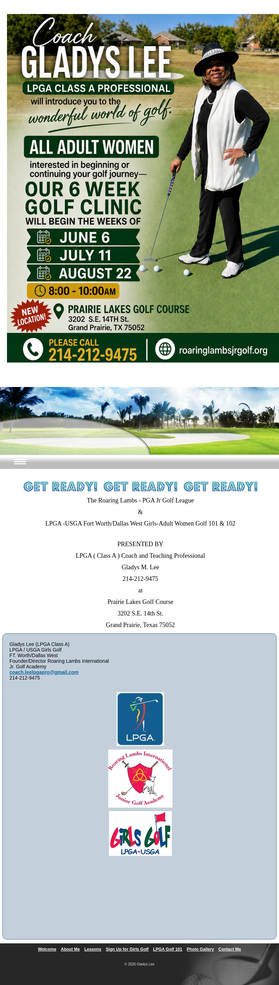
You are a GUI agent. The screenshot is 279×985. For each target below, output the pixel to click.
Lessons (92, 949)
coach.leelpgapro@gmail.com (44, 672)
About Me (70, 949)
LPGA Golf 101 (167, 949)
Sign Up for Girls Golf (127, 949)
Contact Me (230, 949)
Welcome (47, 949)
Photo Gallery (200, 949)
